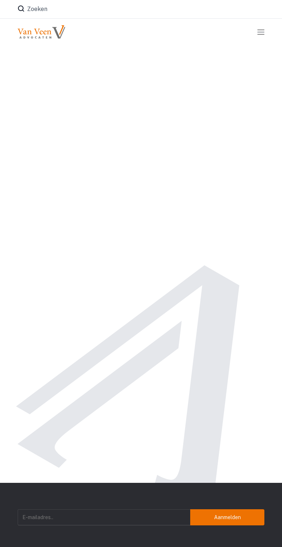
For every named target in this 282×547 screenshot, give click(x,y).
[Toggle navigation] (260, 32)
